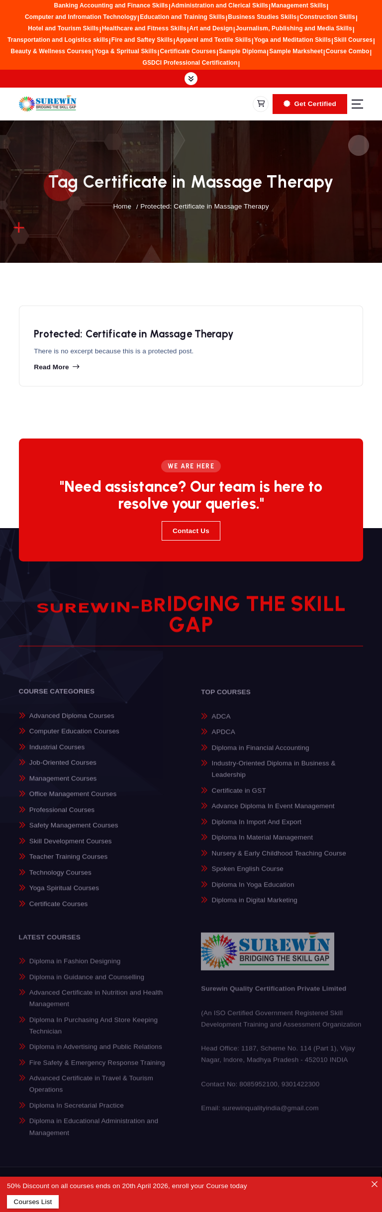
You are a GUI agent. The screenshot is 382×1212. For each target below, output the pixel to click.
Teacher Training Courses (68, 863)
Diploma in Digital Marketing (254, 907)
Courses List (32, 1202)
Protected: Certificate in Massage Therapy (204, 206)
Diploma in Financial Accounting (260, 755)
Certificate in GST (239, 797)
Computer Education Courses (74, 738)
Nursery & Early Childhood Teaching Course (279, 860)
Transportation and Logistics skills (57, 39)
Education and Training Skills (182, 16)
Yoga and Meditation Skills (292, 39)
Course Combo (348, 51)
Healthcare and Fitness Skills (144, 28)
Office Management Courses (73, 800)
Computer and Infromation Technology (81, 16)
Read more (51, 370)
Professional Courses (62, 816)
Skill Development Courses (70, 847)
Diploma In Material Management (262, 844)
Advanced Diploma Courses (71, 722)
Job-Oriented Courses (62, 769)
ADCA (221, 723)
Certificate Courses (188, 51)
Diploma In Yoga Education (253, 891)
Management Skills (298, 5)
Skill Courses (353, 39)
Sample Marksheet (296, 51)
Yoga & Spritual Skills (125, 51)
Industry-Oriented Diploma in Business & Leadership (274, 776)
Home (122, 206)
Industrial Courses (57, 753)
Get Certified (310, 104)
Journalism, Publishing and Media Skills (294, 28)
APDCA (223, 739)
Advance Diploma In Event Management (273, 813)
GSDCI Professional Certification (190, 62)
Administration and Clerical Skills (219, 5)
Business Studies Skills (262, 16)
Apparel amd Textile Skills (213, 39)
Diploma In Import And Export (257, 829)
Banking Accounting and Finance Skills (111, 5)
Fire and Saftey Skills (142, 39)
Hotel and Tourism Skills (63, 28)
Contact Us (191, 531)
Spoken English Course (248, 876)
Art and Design (211, 28)
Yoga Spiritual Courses (64, 894)
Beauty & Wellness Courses (51, 51)
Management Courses (63, 784)
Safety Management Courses (73, 832)
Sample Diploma (242, 51)
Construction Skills (327, 16)
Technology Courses (60, 878)
